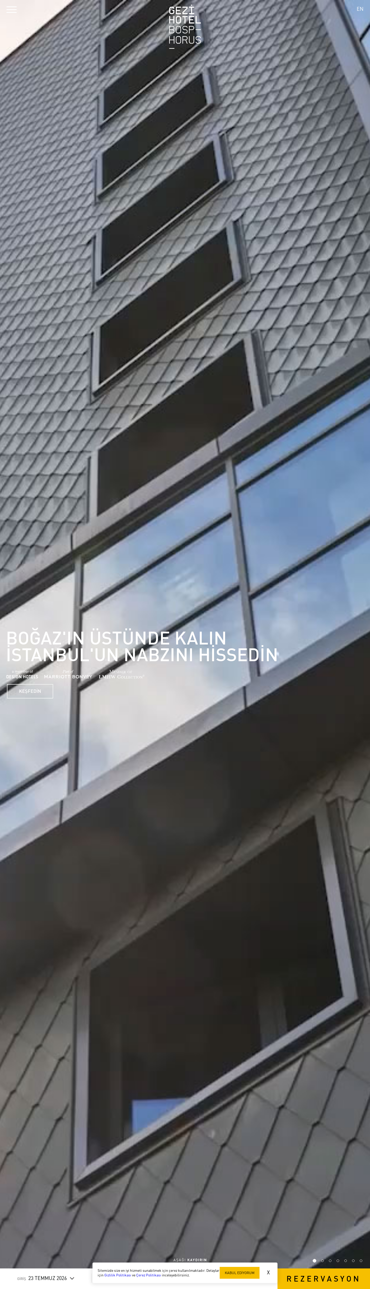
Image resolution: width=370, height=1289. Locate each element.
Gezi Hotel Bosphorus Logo (185, 27)
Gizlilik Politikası (117, 1275)
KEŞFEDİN (33, 689)
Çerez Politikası (148, 1275)
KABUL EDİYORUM (239, 1272)
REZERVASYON (323, 1278)
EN (360, 9)
